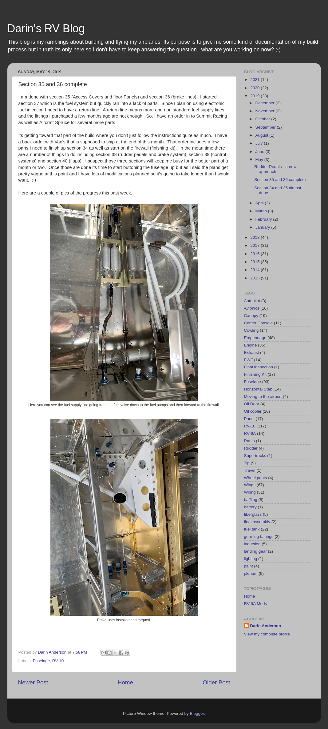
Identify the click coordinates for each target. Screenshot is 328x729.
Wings (250, 485)
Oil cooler (253, 411)
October (263, 119)
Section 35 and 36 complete (280, 179)
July (259, 143)
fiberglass (253, 514)
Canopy (251, 315)
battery (250, 507)
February (264, 219)
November (265, 111)
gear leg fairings (259, 536)
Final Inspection (258, 367)
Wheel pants (255, 477)
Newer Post (33, 682)
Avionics (251, 308)
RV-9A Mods (255, 603)
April (260, 203)
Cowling (251, 330)
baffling (250, 499)
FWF (248, 360)
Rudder (251, 448)
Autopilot (252, 300)
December (265, 103)
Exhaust (251, 352)
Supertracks (255, 455)
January (263, 227)
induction (252, 544)
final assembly (257, 521)
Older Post (216, 682)
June (260, 151)
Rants (249, 441)
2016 (255, 253)
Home (125, 682)
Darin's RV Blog (46, 28)
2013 (255, 278)
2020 (255, 88)
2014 (255, 269)
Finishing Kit (255, 374)
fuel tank (252, 529)
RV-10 (58, 661)
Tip (247, 463)
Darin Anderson (265, 625)
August (262, 135)
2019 (255, 96)
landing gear (255, 551)
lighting (250, 558)
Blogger (197, 713)
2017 (255, 245)
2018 (255, 237)
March (261, 211)
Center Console (258, 323)
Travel (249, 470)
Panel (249, 418)
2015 (255, 261)
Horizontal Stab (258, 389)
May (259, 159)
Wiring (250, 492)
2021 (255, 79)
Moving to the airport (263, 396)
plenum (251, 573)
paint (248, 566)
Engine (250, 345)
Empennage (255, 337)
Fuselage (41, 661)
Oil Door (251, 404)
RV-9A (250, 433)
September (266, 127)
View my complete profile (267, 634)
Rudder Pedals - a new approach (275, 169)
